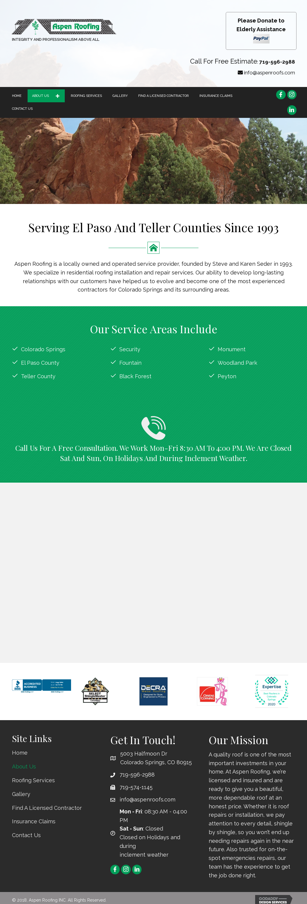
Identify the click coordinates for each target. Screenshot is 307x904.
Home (20, 753)
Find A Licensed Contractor (47, 808)
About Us (24, 766)
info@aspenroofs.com (269, 73)
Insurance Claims (33, 821)
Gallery (21, 794)
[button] (57, 95)
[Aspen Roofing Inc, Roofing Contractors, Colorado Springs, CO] (42, 692)
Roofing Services (33, 780)
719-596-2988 (277, 62)
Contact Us (26, 835)
